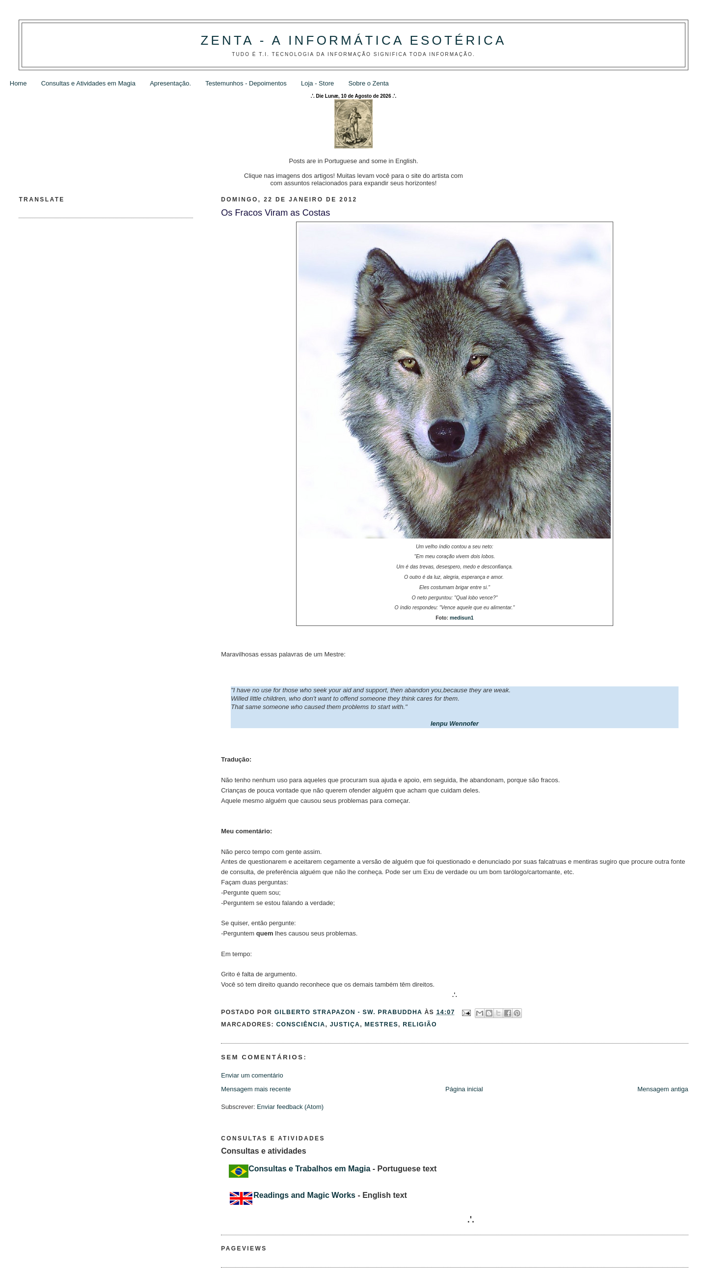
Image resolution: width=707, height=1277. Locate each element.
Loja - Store (317, 83)
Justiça (345, 1024)
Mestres (381, 1024)
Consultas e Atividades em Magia (88, 83)
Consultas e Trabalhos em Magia (309, 1168)
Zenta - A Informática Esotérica (353, 40)
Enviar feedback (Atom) (290, 1106)
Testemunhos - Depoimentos (245, 83)
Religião (420, 1024)
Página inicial (464, 1089)
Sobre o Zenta (368, 83)
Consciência (300, 1024)
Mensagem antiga (662, 1089)
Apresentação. (170, 83)
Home (18, 83)
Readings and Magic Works (304, 1195)
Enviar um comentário (252, 1075)
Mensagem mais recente (256, 1089)
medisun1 (462, 618)
